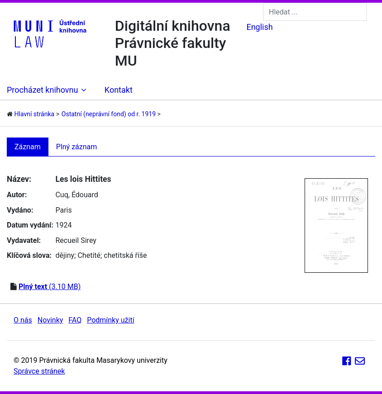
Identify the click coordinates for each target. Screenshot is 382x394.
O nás (23, 320)
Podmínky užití (110, 320)
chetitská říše (125, 255)
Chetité (88, 255)
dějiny (64, 255)
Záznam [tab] (27, 146)
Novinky (50, 320)
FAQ (74, 320)
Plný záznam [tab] (76, 146)
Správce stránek (39, 371)
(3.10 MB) (50, 286)
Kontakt (119, 90)
